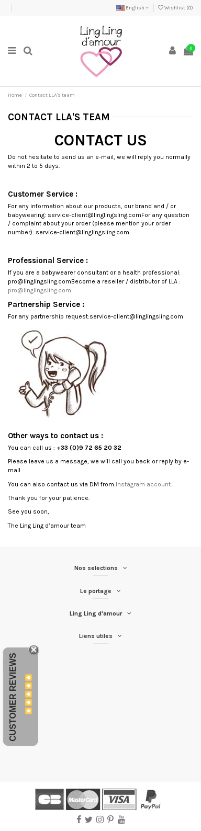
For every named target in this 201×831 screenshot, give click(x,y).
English (132, 8)
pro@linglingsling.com (39, 290)
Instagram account (143, 484)
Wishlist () (175, 8)
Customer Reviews (12, 697)
